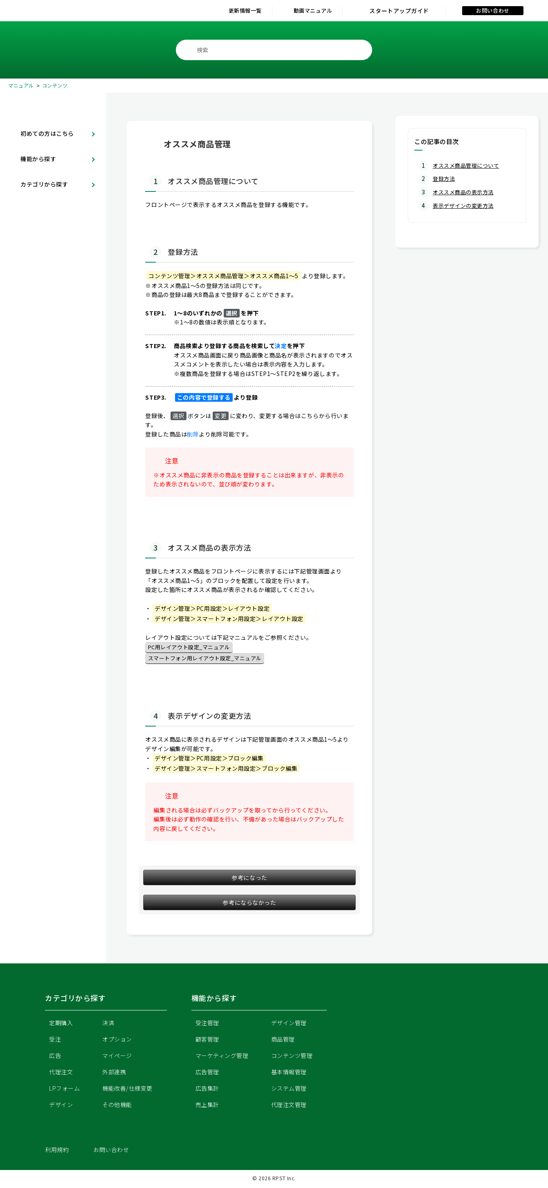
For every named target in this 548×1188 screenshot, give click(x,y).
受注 (55, 1041)
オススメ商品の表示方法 (465, 191)
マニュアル (21, 85)
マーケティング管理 (222, 1057)
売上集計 (207, 1106)
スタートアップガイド (399, 11)
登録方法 (444, 178)
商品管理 (283, 1041)
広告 (55, 1057)
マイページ (117, 1057)
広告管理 (207, 1073)
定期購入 (61, 1024)
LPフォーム (64, 1090)
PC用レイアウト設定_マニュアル (192, 648)
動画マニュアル (305, 11)
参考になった (249, 879)
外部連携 (114, 1073)
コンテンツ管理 (292, 1057)
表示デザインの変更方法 (465, 205)
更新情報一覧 (222, 11)
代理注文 (61, 1073)
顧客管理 (207, 1041)
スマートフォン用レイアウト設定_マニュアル (209, 659)
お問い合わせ (492, 11)
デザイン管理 (289, 1024)
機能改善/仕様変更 (127, 1090)
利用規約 (57, 1151)
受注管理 (207, 1024)
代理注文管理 (289, 1106)
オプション (117, 1041)
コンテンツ (55, 85)
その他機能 (117, 1106)
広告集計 (207, 1090)
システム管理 (289, 1090)
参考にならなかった (249, 904)
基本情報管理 (289, 1073)
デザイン (61, 1106)
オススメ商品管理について (468, 165)
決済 (108, 1024)
